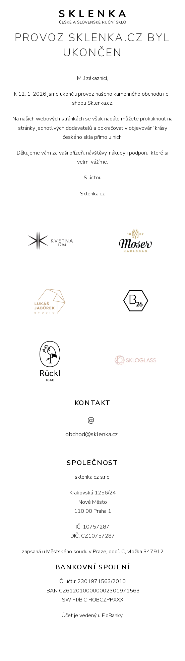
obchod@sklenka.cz (91, 434)
